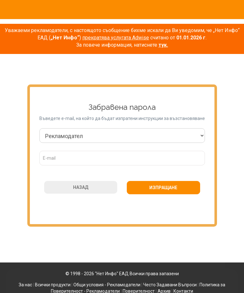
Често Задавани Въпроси (170, 284)
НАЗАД (80, 187)
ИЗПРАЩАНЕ (163, 187)
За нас (25, 284)
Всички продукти (53, 284)
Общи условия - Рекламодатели (106, 284)
